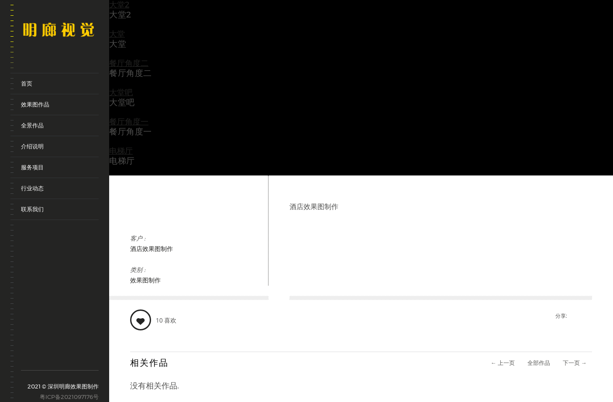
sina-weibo (26, 356)
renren (75, 360)
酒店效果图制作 (151, 249)
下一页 (575, 362)
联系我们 (32, 209)
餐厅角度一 (128, 122)
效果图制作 (145, 280)
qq (63, 360)
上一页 (503, 362)
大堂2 (119, 5)
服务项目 (32, 167)
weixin (50, 360)
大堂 (117, 34)
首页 (26, 83)
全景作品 (32, 125)
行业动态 (32, 188)
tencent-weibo (38, 356)
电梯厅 (121, 151)
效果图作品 (35, 104)
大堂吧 (121, 92)
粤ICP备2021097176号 (69, 396)
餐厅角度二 (128, 63)
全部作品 (538, 362)
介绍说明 (32, 146)
